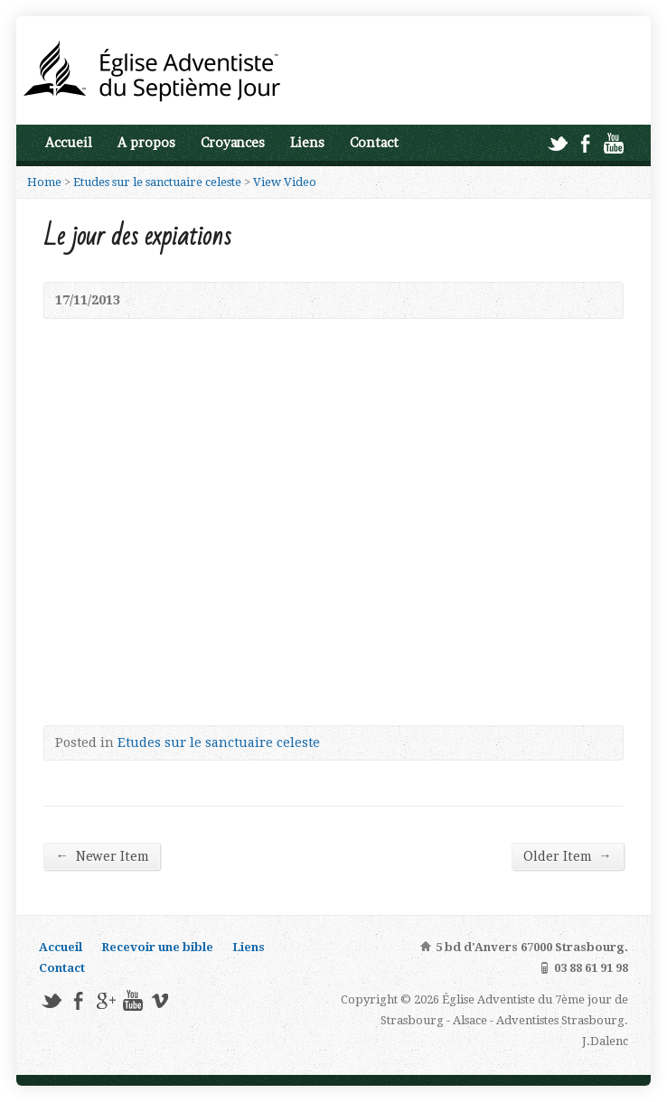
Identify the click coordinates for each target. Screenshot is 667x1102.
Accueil (68, 143)
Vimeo (159, 1000)
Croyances (233, 143)
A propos (146, 143)
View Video (284, 182)
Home (44, 182)
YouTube (613, 143)
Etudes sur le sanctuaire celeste (157, 182)
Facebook (585, 143)
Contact (374, 143)
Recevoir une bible (157, 947)
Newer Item (101, 855)
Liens (307, 143)
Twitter (557, 143)
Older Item (567, 855)
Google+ (105, 1000)
